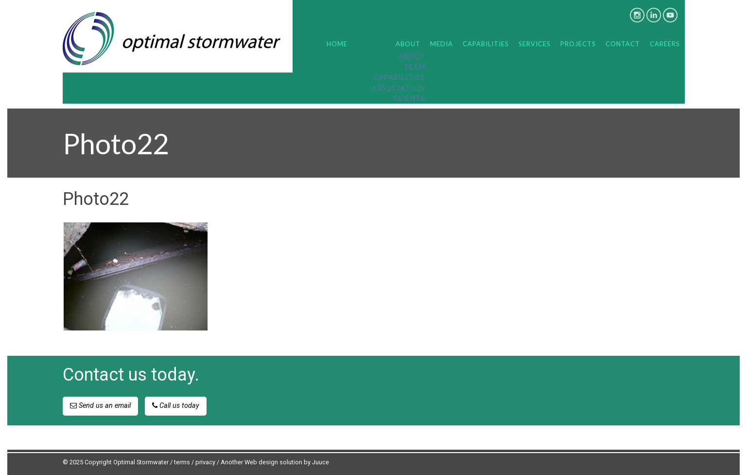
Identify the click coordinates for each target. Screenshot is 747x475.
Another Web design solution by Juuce (275, 462)
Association (398, 88)
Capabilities (399, 77)
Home (337, 44)
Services (535, 44)
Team (414, 67)
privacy (205, 462)
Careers (665, 44)
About (408, 44)
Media (441, 44)
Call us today (175, 406)
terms (182, 462)
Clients (409, 98)
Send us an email (100, 406)
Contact (623, 44)
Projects (578, 44)
